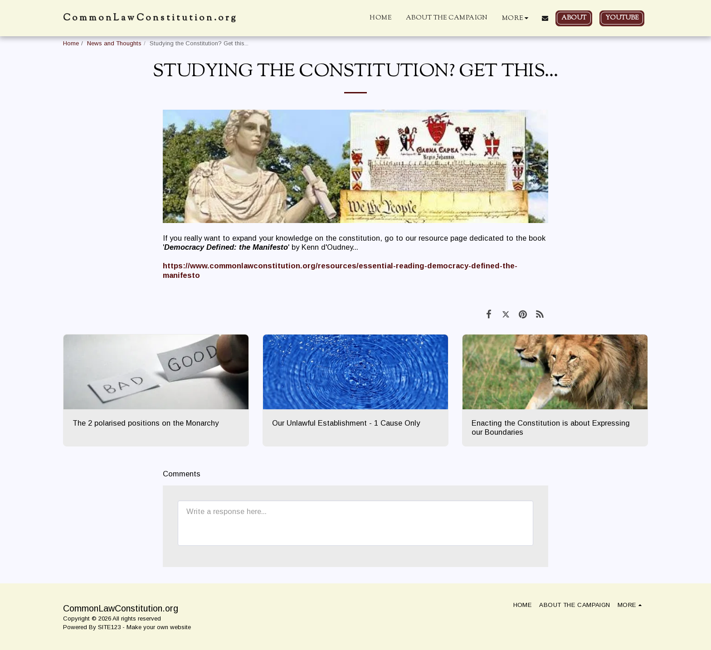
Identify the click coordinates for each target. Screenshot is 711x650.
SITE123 (109, 627)
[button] (545, 18)
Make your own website (159, 627)
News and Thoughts (114, 43)
